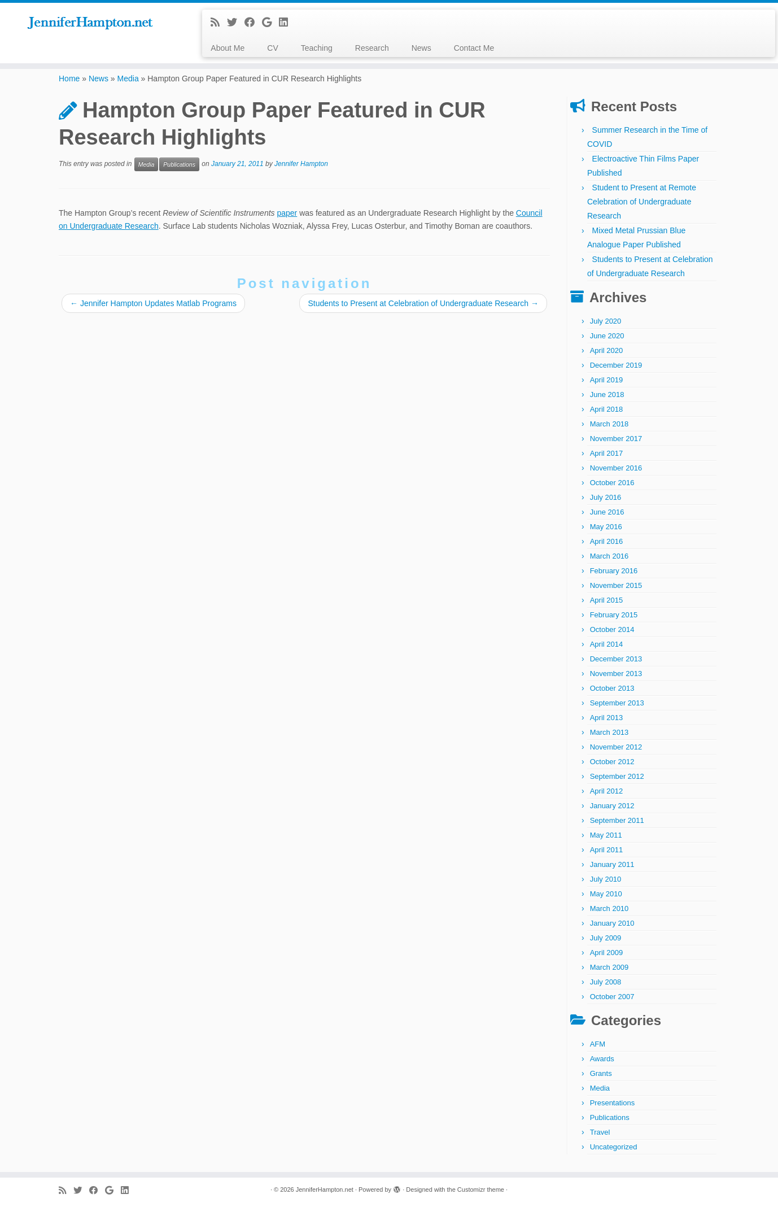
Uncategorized (613, 1147)
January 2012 (612, 805)
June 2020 (607, 336)
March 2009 (609, 967)
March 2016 (609, 556)
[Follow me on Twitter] (235, 22)
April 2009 (606, 952)
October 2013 (612, 688)
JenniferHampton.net (324, 1189)
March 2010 (609, 908)
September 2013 (617, 703)
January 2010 (612, 923)
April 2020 (606, 350)
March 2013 (609, 732)
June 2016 (607, 512)
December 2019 (616, 365)
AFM (597, 1044)
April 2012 (606, 791)
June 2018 (607, 394)
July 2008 (606, 982)
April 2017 (606, 453)
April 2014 (606, 644)
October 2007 (612, 996)
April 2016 (606, 541)
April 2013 (606, 717)
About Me (227, 48)
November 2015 (616, 585)
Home (69, 78)
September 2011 (617, 820)
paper (287, 212)
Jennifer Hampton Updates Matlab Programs (153, 303)
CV (272, 48)
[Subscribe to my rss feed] (219, 22)
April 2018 (606, 409)
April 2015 (606, 600)
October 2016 (612, 482)
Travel (600, 1132)
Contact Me (474, 48)
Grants (601, 1073)
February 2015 (614, 615)
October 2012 (612, 761)
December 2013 (616, 659)
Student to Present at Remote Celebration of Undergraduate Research (641, 201)
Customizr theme (480, 1189)
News (421, 48)
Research (372, 48)
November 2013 (616, 673)
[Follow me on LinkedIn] (287, 22)
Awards (602, 1059)
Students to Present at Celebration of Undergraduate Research (423, 303)
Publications (179, 164)
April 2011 (606, 850)
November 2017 (616, 438)
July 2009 (606, 938)
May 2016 (606, 526)
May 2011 (606, 835)
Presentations (612, 1103)
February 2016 (614, 571)
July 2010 (606, 879)
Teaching (317, 48)
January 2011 (612, 864)
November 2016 (616, 468)
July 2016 (606, 497)
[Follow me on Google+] (270, 22)
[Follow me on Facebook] (253, 22)
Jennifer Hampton (301, 164)
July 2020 (606, 321)
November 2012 (616, 747)
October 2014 (612, 629)
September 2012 (617, 776)
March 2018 (609, 424)
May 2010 (606, 894)
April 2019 (606, 380)
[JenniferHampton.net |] (90, 23)
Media (128, 78)
